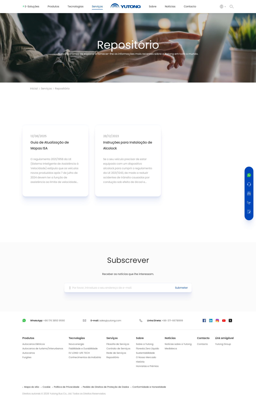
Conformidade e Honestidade (149, 387)
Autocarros (28, 353)
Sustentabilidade (145, 353)
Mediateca (171, 348)
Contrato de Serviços (118, 348)
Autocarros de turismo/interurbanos (42, 348)
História (140, 362)
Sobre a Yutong (144, 344)
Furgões (26, 357)
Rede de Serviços (116, 353)
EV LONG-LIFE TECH (79, 353)
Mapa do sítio (31, 387)
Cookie (46, 387)
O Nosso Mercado (146, 357)
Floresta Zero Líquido (147, 348)
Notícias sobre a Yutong (178, 344)
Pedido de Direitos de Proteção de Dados (106, 387)
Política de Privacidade (66, 387)
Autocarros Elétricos (33, 344)
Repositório (62, 88)
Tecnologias (77, 338)
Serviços (46, 88)
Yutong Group (223, 344)
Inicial (34, 88)
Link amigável (224, 338)
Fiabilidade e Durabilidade (83, 348)
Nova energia (76, 344)
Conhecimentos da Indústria (85, 357)
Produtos (28, 338)
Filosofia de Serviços (117, 344)
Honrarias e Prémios (147, 366)
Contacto (203, 338)
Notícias (170, 338)
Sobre (140, 338)
